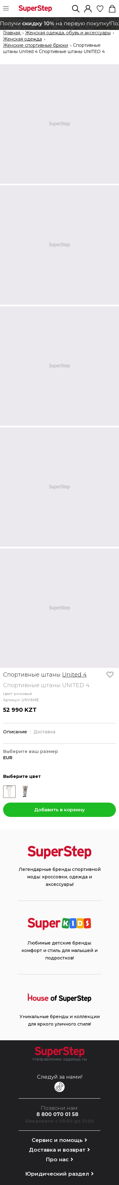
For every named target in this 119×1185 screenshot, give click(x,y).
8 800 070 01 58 (57, 1114)
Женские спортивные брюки (35, 45)
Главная (12, 33)
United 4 (74, 674)
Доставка (44, 732)
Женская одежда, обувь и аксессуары (68, 33)
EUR (7, 757)
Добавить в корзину (59, 810)
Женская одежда (22, 39)
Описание (15, 732)
